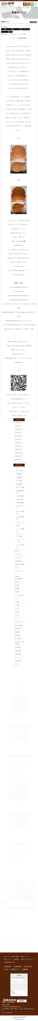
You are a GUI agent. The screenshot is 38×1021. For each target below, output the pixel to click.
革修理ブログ (15, 969)
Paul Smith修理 (18, 625)
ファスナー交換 (19, 595)
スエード (17, 567)
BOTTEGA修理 (20, 502)
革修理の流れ (28, 966)
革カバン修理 (19, 470)
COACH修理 (18, 654)
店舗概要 (25, 969)
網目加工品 (17, 581)
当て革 (16, 664)
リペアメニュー (5, 31)
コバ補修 (17, 602)
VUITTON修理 (19, 496)
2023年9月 (17, 459)
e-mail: (9, 295)
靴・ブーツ (8, 959)
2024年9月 (17, 432)
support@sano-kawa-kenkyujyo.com (20, 295)
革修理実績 (18, 966)
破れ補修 (17, 585)
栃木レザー (17, 551)
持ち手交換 (17, 628)
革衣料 (17, 959)
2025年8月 (17, 422)
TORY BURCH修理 (19, 564)
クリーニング (18, 657)
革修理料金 (8, 966)
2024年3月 (17, 449)
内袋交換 (17, 591)
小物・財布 (16, 956)
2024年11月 (18, 429)
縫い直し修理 (18, 638)
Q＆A (6, 969)
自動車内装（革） (10, 962)
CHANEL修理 (19, 499)
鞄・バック (25, 956)
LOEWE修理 (18, 650)
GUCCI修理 (18, 647)
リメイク (17, 615)
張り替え (17, 612)
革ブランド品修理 (17, 29)
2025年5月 (17, 426)
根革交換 (17, 632)
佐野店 (10, 31)
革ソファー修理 (9, 29)
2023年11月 (18, 452)
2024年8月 (17, 436)
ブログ (3, 29)
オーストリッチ (19, 554)
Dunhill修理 (17, 660)
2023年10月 (18, 456)
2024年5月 (17, 446)
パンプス (17, 608)
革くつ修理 (19, 480)
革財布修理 (19, 474)
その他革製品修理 (25, 29)
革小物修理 (19, 477)
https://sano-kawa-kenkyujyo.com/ (20, 299)
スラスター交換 (19, 622)
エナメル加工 (18, 557)
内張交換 (17, 588)
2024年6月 (17, 442)
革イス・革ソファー (27, 959)
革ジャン (17, 618)
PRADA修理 (18, 561)
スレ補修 (17, 605)
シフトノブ (17, 598)
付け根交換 (17, 635)
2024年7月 (17, 439)
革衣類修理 (19, 484)
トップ (7, 956)
